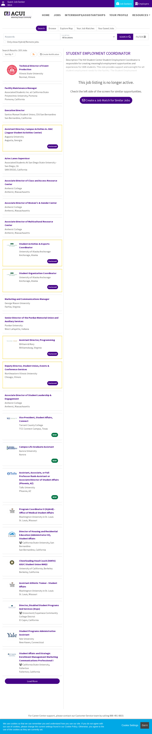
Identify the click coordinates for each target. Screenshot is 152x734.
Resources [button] (140, 15)
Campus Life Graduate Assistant (36, 446)
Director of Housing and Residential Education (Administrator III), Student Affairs (38, 535)
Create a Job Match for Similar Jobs (106, 100)
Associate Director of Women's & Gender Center (31, 202)
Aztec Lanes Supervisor (17, 158)
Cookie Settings (130, 725)
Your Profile (119, 15)
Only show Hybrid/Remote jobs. (23, 41)
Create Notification (49, 54)
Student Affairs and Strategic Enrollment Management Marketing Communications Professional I (38, 657)
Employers (142, 3)
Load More (32, 681)
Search (41, 28)
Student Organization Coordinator (37, 273)
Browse (52, 28)
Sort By (8, 54)
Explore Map (66, 28)
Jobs (57, 15)
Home (46, 15)
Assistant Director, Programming (37, 339)
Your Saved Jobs (106, 28)
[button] (140, 37)
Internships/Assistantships (85, 15)
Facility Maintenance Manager (21, 88)
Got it (145, 725)
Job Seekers (124, 3)
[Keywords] (32, 37)
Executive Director (14, 110)
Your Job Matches (85, 28)
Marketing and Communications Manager (27, 298)
